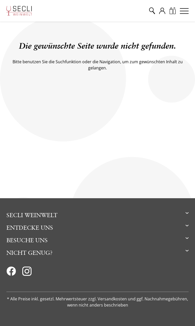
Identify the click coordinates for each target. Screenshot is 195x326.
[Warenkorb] (172, 10)
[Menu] (184, 10)
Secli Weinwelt (31, 215)
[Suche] (152, 10)
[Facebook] (11, 273)
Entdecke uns (29, 227)
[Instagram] (27, 273)
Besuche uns (27, 240)
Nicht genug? (29, 252)
